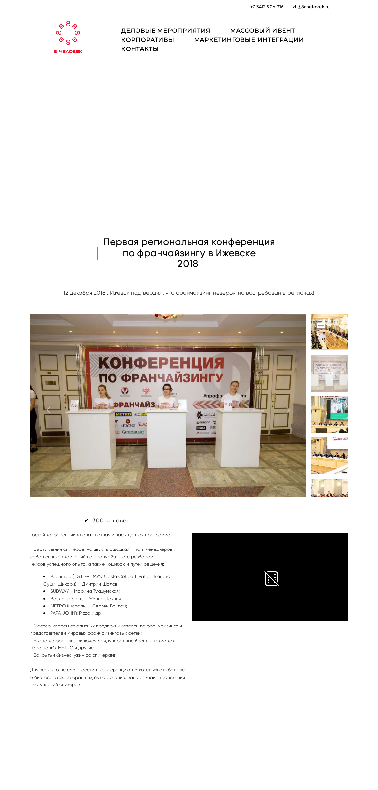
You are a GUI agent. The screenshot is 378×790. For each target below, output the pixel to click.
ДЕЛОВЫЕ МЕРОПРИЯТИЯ (177, 35)
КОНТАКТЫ (152, 53)
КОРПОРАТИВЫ (159, 44)
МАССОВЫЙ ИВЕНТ (274, 35)
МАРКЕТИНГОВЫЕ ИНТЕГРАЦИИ (261, 44)
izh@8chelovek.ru (310, 6)
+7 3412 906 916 (267, 6)
